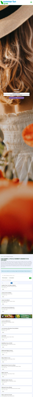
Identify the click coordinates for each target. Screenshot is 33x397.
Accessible (11, 277)
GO (16, 97)
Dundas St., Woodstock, (6, 329)
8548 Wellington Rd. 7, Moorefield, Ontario (9, 381)
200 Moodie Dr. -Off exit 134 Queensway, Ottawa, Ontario (11, 366)
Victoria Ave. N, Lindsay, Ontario (7, 293)
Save (3, 289)
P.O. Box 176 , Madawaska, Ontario (7, 351)
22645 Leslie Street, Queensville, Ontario (8, 344)
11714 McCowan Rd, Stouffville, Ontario (8, 308)
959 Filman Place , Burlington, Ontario (8, 322)
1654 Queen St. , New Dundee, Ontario (8, 373)
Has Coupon (4, 277)
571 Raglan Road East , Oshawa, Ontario (8, 301)
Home (2, 256)
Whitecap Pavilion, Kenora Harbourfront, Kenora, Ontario (11, 388)
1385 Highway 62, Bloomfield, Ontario (8, 395)
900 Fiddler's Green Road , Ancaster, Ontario (9, 286)
